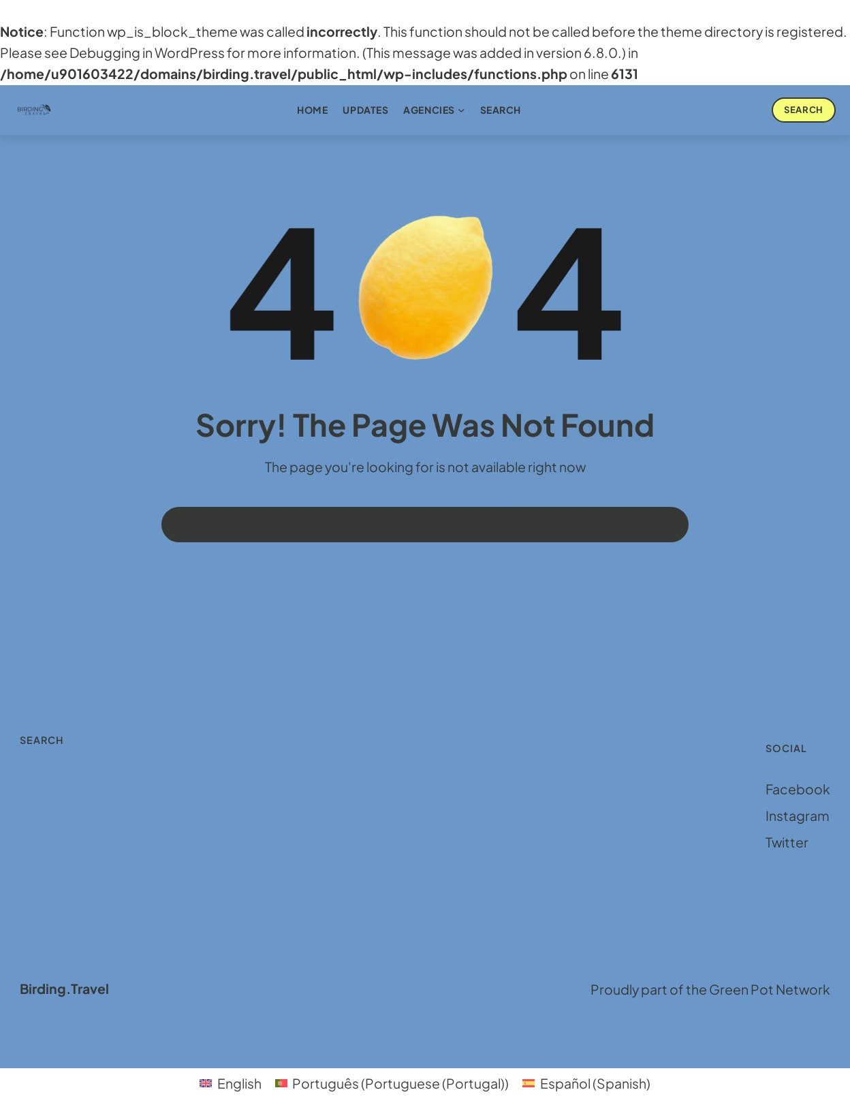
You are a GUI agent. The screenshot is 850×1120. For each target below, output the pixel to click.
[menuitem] (230, 1084)
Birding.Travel (64, 988)
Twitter (787, 842)
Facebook (798, 789)
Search (803, 109)
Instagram (798, 815)
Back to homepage (229, 524)
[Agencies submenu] (461, 109)
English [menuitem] (239, 1083)
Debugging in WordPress (147, 52)
